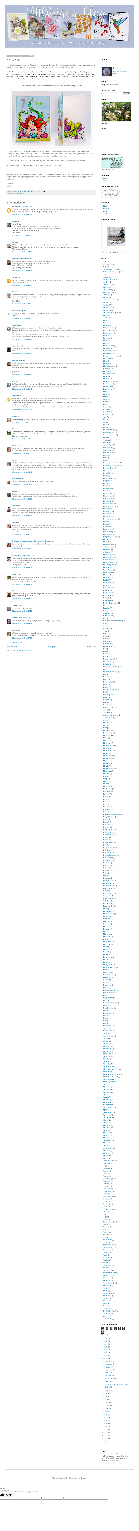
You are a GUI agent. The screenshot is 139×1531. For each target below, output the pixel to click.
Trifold (105, 1206)
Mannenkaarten (108, 832)
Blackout (106, 371)
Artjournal (106, 315)
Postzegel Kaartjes (109, 967)
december (109, 1361)
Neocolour (106, 878)
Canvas (105, 407)
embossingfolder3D (109, 560)
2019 (106, 1359)
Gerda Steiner (108, 616)
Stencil (105, 1130)
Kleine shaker (107, 751)
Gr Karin (15, 315)
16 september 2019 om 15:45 (22, 567)
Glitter (105, 631)
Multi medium (107, 870)
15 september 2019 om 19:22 (22, 354)
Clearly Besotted (108, 432)
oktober (108, 1367)
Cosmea (106, 440)
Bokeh (105, 391)
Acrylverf (106, 282)
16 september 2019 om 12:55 (22, 534)
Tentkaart (106, 1186)
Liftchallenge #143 (111, 1375)
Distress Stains (108, 509)
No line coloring (108, 883)
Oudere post (91, 647)
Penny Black (107, 926)
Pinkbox (106, 947)
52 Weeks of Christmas (111, 269)
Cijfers (105, 422)
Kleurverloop (107, 771)
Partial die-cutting (109, 914)
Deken (105, 476)
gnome (105, 636)
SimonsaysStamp (109, 1082)
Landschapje (107, 789)
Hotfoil (105, 687)
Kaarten (106, 723)
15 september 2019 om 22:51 (22, 439)
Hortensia (106, 684)
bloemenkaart (107, 384)
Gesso (105, 618)
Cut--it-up (106, 455)
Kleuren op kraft (108, 756)
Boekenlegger (108, 389)
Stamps (105, 1120)
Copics (14, 193)
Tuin (104, 1214)
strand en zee (107, 1148)
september (109, 1370)
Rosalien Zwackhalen (19, 618)
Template (106, 1184)
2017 (106, 1418)
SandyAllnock (107, 1031)
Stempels (106, 1128)
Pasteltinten (107, 916)
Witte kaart (106, 1296)
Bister (105, 361)
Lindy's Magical (108, 817)
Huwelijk (106, 697)
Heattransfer (107, 662)
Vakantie (106, 1227)
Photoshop (106, 937)
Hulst (105, 692)
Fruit (104, 605)
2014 (106, 1427)
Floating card (107, 595)
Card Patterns (108, 409)
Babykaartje (107, 323)
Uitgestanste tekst (109, 1222)
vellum (105, 1237)
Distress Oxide (108, 504)
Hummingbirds (108, 695)
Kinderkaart (20, 193)
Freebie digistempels (110, 603)
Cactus (105, 399)
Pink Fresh (106, 944)
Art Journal (107, 307)
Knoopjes (106, 774)
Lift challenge (107, 807)
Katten (105, 725)
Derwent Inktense (109, 478)
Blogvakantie (107, 386)
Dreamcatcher (108, 529)
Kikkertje (106, 740)
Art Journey (107, 310)
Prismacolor (107, 977)
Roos (105, 1018)
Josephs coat (107, 712)
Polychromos (107, 957)
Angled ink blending (109, 300)
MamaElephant (108, 830)
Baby (105, 320)
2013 (106, 1429)
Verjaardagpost (108, 1245)
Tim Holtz (106, 1199)
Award (105, 318)
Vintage (105, 1252)
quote (105, 982)
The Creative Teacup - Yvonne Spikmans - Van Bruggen (31, 541)
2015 (106, 1424)
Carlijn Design (108, 414)
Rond (105, 1010)
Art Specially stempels (110, 313)
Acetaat (105, 277)
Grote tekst (107, 644)
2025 (106, 1341)
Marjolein (15, 325)
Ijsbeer (105, 702)
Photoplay (106, 934)
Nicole (103, 180)
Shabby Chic (107, 1051)
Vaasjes (106, 1224)
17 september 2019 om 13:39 (22, 599)
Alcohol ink (107, 285)
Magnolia (106, 827)
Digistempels (107, 488)
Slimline (106, 1087)
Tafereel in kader (108, 1161)
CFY (104, 420)
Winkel (105, 1288)
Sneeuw (106, 1097)
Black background (109, 366)
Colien (14, 522)
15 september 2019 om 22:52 (22, 453)
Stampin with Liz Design (20, 207)
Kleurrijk (106, 766)
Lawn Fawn (107, 791)
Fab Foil (106, 580)
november (109, 1364)
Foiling (105, 598)
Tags (104, 1173)
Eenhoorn (106, 539)
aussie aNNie (17, 479)
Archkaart (106, 305)
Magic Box (106, 825)
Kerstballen (107, 730)
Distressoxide (107, 514)
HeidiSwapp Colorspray (111, 667)
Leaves (105, 796)
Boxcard (106, 394)
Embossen (106, 549)
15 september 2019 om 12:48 (22, 271)
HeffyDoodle (107, 664)
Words (105, 1301)
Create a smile (108, 453)
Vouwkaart (106, 1263)
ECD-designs (107, 534)
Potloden (106, 970)
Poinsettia (106, 952)
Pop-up (105, 959)
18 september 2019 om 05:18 (22, 611)
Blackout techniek (109, 374)
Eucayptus (106, 577)
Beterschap (107, 348)
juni (107, 1397)
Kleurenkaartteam (109, 761)
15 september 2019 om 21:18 (22, 410)
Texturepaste (107, 1189)
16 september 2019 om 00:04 (22, 472)
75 (104, 274)
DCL (104, 470)
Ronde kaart (107, 1013)
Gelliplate (106, 613)
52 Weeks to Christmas (111, 272)
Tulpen (105, 1217)
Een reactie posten (16, 642)
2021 (106, 1353)
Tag (104, 1166)
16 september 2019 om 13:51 (22, 549)
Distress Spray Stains (110, 506)
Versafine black (108, 1247)
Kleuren (105, 753)
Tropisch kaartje (108, 1209)
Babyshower (107, 325)
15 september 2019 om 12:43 (22, 252)
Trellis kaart (107, 1204)
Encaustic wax (108, 570)
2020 (106, 1356)
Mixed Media (107, 858)
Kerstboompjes (108, 733)
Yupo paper (107, 1306)
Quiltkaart (106, 980)
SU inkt (105, 1156)
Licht (104, 804)
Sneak (105, 1094)
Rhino (105, 1005)
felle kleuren (107, 588)
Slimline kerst (107, 1089)
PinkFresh (106, 949)
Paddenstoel (107, 903)
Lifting (105, 812)
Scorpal (105, 1043)
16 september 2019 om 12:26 (22, 515)
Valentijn (106, 1232)
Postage (106, 962)
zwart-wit (106, 1316)
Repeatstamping (108, 993)
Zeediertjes (107, 1308)
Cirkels (105, 425)
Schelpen (106, 1033)
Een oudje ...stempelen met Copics (116, 1384)
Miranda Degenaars (109, 855)
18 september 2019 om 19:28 (22, 623)
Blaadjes (106, 363)
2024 (106, 1344)
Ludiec (105, 822)
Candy (105, 404)
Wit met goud (107, 1293)
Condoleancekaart (109, 435)
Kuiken (105, 784)
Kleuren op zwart (109, 758)
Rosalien (106, 209)
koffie (105, 776)
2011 (106, 1435)
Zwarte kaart (107, 1319)
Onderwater (107, 896)
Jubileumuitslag (108, 717)
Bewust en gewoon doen (111, 356)
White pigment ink (109, 1283)
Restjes (105, 995)
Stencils (106, 1133)
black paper (107, 369)
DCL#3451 (106, 473)
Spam (105, 1110)
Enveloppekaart (108, 572)
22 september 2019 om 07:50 (22, 638)
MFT (104, 845)
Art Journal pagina (111, 1378)
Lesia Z (105, 802)
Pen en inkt (107, 924)
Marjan (118, 68)
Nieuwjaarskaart (108, 880)
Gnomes (106, 639)
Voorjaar (106, 1260)
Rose (105, 1021)
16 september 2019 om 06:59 (22, 484)
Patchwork (106, 919)
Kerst (105, 728)
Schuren (106, 1041)
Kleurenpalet (107, 763)
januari (108, 1411)
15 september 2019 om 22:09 (22, 422)
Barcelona (106, 338)
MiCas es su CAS (109, 847)
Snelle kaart (107, 1102)
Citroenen (106, 427)
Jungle (105, 720)
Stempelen (106, 1125)
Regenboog (107, 985)
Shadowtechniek (108, 1054)
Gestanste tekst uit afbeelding (113, 621)
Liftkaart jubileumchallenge (112, 814)
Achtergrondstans (109, 279)
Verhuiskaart (107, 1240)
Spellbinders (107, 1112)
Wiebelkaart (107, 1285)
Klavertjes (106, 748)
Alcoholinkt (107, 287)
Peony (105, 931)
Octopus (106, 891)
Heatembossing (108, 659)
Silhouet (106, 1061)
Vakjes (105, 1229)
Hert (104, 674)
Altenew (106, 295)
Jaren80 (106, 710)
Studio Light (107, 1153)
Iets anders (107, 700)
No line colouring (108, 886)
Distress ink (107, 501)
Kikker (105, 738)
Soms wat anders (109, 1107)
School (105, 1038)
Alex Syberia (107, 290)
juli (107, 1394)
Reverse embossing (110, 1003)
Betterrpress (107, 353)
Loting (105, 819)
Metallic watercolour (110, 842)
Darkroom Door (108, 468)
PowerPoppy (107, 972)
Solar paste (107, 1105)
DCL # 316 (108, 1381)
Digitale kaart (107, 496)
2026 (106, 1338)
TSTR (105, 1212)
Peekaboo (106, 921)
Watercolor (107, 1270)
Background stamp (109, 330)
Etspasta (106, 575)
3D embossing (108, 264)
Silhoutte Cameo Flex (110, 1077)
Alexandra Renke (109, 292)
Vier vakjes (107, 1250)
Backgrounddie (108, 333)
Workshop (106, 1303)
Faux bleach (107, 583)
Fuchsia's (106, 608)
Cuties (105, 460)
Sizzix (105, 1084)
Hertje (105, 677)
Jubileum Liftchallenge (110, 715)
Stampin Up (107, 1117)
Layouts (106, 794)
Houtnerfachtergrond (110, 689)
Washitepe (106, 1268)
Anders (105, 297)
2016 (106, 1421)
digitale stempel (108, 499)
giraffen (105, 623)
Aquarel (105, 302)
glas (104, 626)
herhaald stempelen (109, 672)
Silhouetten (107, 1072)
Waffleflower (107, 1265)
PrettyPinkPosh (108, 975)
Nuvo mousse (107, 888)
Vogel (105, 1255)
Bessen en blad (108, 346)
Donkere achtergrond (110, 519)
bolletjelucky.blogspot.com (21, 555)
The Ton (106, 1194)
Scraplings (106, 1046)
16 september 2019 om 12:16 (22, 499)
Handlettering (107, 654)
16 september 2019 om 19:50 (22, 584)
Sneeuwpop (107, 1100)
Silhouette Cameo (109, 1066)
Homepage (52, 647)
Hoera (105, 679)
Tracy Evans (107, 1201)
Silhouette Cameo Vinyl (111, 1069)
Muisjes (105, 868)
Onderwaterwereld (109, 898)
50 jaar (105, 267)
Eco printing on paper (110, 537)
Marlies (14, 574)
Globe (105, 633)
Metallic (105, 840)
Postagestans (107, 965)
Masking (106, 837)
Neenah (106, 875)
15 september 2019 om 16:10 (22, 339)
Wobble (105, 1298)
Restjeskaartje (108, 998)
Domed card (107, 516)
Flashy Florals (108, 593)
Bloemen (106, 379)
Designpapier (107, 481)
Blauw (105, 376)
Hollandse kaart (108, 682)
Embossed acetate (109, 544)
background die (108, 328)
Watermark (107, 1278)
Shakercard (107, 1056)
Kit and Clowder (108, 746)
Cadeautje (106, 402)
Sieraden (106, 1059)
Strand (105, 1145)
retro (104, 1000)
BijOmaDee (107, 358)
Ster (104, 1138)
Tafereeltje (106, 1163)
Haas (105, 649)
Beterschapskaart (109, 351)
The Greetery (107, 1191)
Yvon (105, 214)
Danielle (15, 506)
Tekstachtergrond (109, 1179)
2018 (106, 1415)
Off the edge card (109, 893)
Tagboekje (106, 1168)
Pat (13, 460)
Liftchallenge (107, 809)
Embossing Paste (109, 557)
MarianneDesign (108, 835)
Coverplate (107, 442)
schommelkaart (108, 1036)
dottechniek (107, 526)
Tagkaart (106, 1171)
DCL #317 (108, 1372)
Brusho (105, 397)
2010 (106, 1438)
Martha (14, 221)
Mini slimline (107, 852)
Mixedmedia (107, 860)
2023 (106, 1347)
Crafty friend (107, 450)
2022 (106, 1350)
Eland (105, 542)
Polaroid (106, 954)
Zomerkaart (107, 1314)
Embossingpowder (109, 565)
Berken (105, 340)
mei (107, 1399)
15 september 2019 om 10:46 (22, 214)
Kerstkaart (106, 735)
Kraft (104, 781)
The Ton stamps (108, 1196)
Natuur (105, 873)
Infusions (106, 705)
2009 (106, 1441)
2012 (106, 1432)
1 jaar (105, 262)
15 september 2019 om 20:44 (22, 389)
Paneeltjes (106, 909)
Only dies (106, 901)
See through (107, 1049)
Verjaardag (107, 1242)
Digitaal (105, 491)
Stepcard (106, 1135)
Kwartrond (106, 786)
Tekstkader (107, 1181)
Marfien (15, 416)
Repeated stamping (109, 990)
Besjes (105, 343)
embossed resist (108, 547)
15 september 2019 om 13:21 (22, 285)
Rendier (106, 988)
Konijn (105, 779)
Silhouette (106, 1064)
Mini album (107, 850)
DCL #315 (108, 1387)
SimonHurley (107, 1079)
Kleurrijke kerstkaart (110, 768)
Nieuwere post (12, 647)
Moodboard (107, 865)
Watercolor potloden (110, 1273)
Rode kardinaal (108, 1008)
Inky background (108, 707)
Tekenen (106, 1176)
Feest (105, 585)
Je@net (15, 277)
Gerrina (15, 491)
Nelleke (14, 445)
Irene (14, 242)
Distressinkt (107, 511)
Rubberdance (107, 1026)
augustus (109, 1391)
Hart (104, 656)
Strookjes (106, 1151)
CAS (104, 417)
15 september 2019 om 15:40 (22, 318)
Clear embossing (109, 430)
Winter (105, 1291)
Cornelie (104, 178)
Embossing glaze (109, 554)
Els (13, 429)
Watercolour (107, 1275)
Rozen (105, 1023)
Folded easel (107, 600)
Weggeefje (106, 1280)
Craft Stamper (108, 448)
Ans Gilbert (16, 346)
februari (108, 1408)
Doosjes (106, 524)
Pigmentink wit (108, 942)
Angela (14, 630)
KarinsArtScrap (17, 311)
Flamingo (106, 590)
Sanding (106, 1028)
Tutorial (105, 1219)
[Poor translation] (9, 1495)
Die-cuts (106, 483)
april (107, 1402)
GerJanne (15, 396)
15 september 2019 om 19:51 (22, 374)
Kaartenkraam (17, 360)
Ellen (14, 292)
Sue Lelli (15, 605)
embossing (107, 552)
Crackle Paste (108, 445)
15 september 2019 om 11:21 (22, 235)
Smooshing (107, 1092)
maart (108, 1405)
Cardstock (106, 412)
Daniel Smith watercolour (111, 465)
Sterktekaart (107, 1140)
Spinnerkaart (107, 1115)
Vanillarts (106, 1235)
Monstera (106, 863)
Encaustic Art (107, 567)
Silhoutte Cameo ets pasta (112, 1074)
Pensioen (106, 929)
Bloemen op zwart (109, 381)
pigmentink (107, 939)
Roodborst (106, 1016)
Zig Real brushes (109, 1311)
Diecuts (105, 486)
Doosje (105, 521)
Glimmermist (107, 628)
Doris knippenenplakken (21, 259)
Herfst (105, 669)
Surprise (106, 1158)
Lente (105, 799)
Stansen (106, 1122)
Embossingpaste (108, 562)
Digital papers (107, 493)
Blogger (83, 1478)
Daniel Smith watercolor (111, 463)
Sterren (105, 1143)
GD (104, 611)
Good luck (106, 641)
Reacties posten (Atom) (24, 650)
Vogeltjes (106, 1257)
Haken (105, 651)
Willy (14, 381)
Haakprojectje (107, 646)
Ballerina (106, 336)
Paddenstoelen (108, 906)
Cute (104, 458)
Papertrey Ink (107, 911)
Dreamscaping (108, 532)
